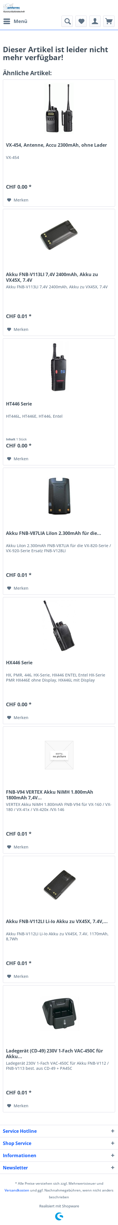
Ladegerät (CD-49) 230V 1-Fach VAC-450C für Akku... (54, 1053)
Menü (15, 20)
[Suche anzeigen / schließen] (67, 21)
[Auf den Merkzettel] (17, 200)
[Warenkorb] (109, 21)
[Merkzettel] (81, 21)
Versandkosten (17, 1190)
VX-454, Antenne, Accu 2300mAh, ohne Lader (56, 145)
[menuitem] (15, 21)
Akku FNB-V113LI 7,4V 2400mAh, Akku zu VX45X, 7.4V (52, 277)
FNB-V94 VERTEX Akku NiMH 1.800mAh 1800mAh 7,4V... (49, 794)
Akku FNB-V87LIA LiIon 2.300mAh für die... (53, 533)
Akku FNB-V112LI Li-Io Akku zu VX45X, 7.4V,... (57, 921)
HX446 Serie (19, 663)
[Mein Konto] (95, 21)
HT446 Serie (19, 404)
